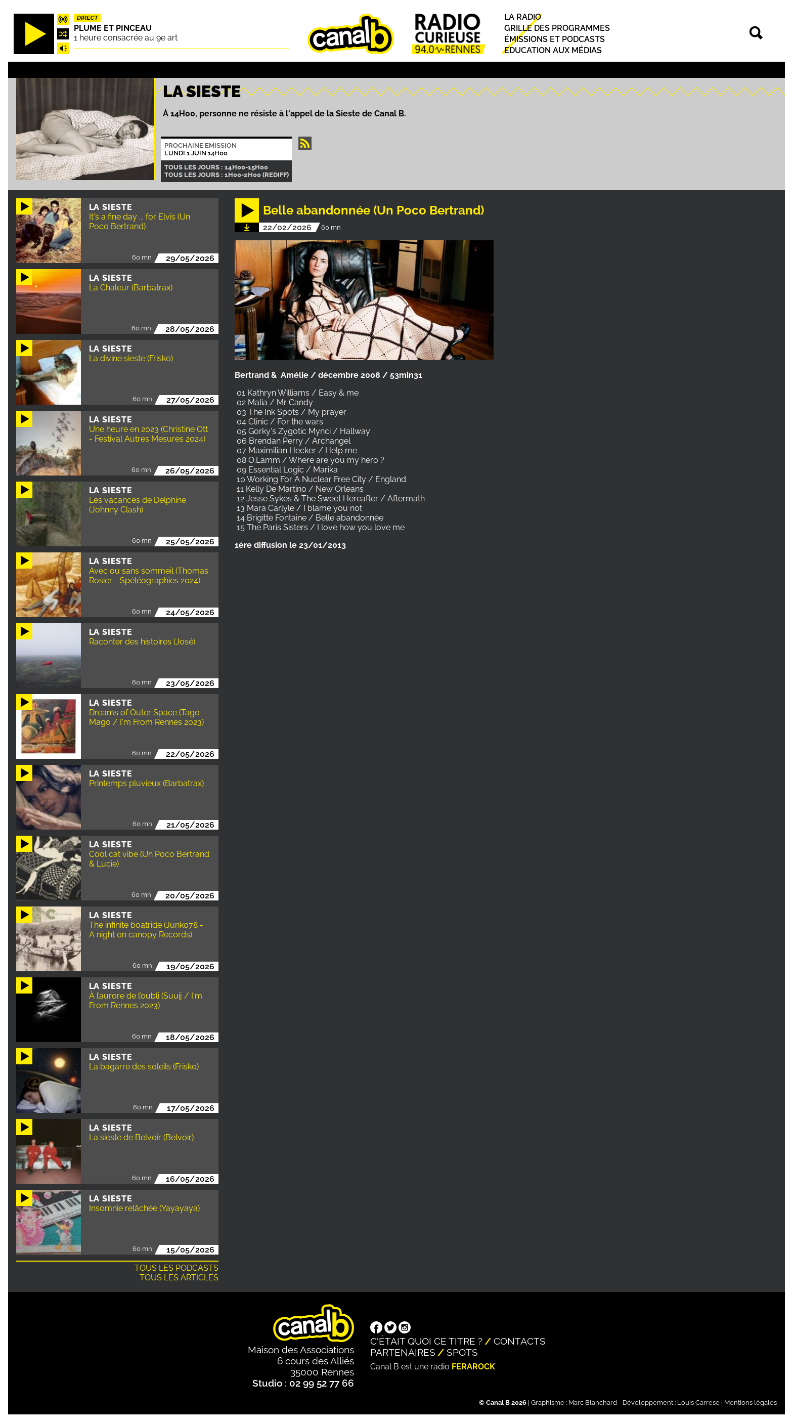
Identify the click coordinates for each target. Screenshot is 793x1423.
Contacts (520, 1341)
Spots (462, 1352)
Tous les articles (179, 1277)
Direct (87, 18)
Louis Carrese (698, 1402)
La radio (522, 17)
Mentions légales (750, 1402)
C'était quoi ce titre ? (426, 1341)
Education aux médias (553, 51)
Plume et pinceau (113, 28)
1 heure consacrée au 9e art (126, 37)
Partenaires (402, 1352)
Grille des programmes (557, 28)
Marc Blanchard (592, 1402)
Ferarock (473, 1366)
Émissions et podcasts (554, 39)
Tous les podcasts (176, 1268)
